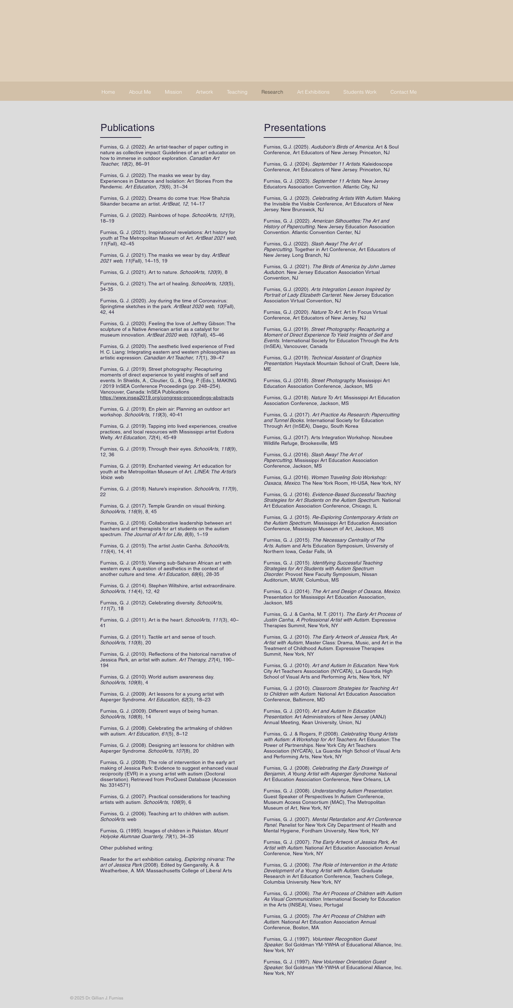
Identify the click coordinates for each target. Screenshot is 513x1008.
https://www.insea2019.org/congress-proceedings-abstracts (167, 397)
